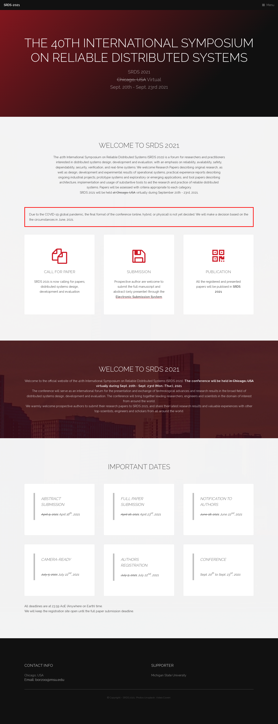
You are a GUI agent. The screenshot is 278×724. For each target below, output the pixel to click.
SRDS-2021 (12, 5)
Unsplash (149, 697)
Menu (270, 5)
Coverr (166, 697)
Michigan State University (168, 675)
